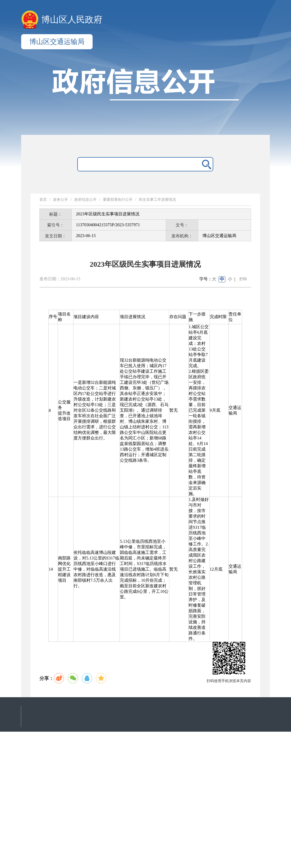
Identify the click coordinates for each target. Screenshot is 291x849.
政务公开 (60, 200)
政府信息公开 (85, 200)
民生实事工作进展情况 (157, 200)
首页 (43, 200)
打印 (243, 279)
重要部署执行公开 (118, 200)
